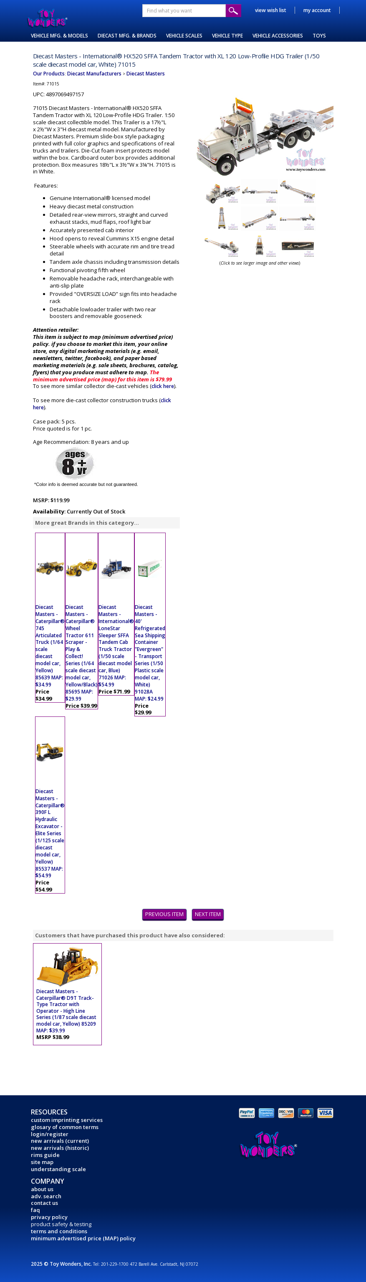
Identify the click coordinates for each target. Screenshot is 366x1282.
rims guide (45, 1155)
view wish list (270, 10)
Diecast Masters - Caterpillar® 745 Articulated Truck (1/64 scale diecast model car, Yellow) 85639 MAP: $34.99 (50, 645)
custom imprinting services (67, 1120)
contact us (44, 1203)
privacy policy (49, 1217)
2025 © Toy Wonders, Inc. (62, 1263)
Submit (233, 10)
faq (35, 1210)
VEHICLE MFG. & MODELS (59, 35)
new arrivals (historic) (60, 1148)
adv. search (46, 1196)
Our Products (49, 73)
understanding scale (58, 1169)
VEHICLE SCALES (184, 35)
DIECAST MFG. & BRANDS (127, 35)
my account (317, 10)
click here (162, 386)
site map (42, 1162)
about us (42, 1189)
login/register (49, 1134)
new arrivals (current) (60, 1140)
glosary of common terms (64, 1127)
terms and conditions (59, 1231)
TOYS (319, 35)
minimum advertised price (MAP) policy (83, 1238)
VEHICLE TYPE (227, 35)
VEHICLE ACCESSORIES (277, 35)
